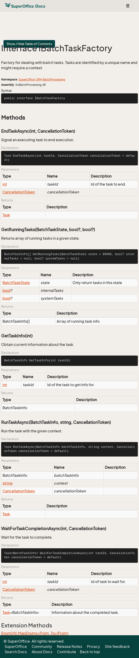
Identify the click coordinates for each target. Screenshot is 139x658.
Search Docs (16, 651)
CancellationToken (19, 192)
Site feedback (117, 646)
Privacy (93, 646)
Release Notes (69, 646)
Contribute (66, 651)
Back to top (90, 651)
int (5, 184)
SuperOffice (26, 79)
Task (6, 215)
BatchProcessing (54, 79)
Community (42, 646)
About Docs (42, 651)
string (8, 483)
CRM (39, 79)
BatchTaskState (16, 282)
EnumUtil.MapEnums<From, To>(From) (34, 633)
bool (7, 290)
